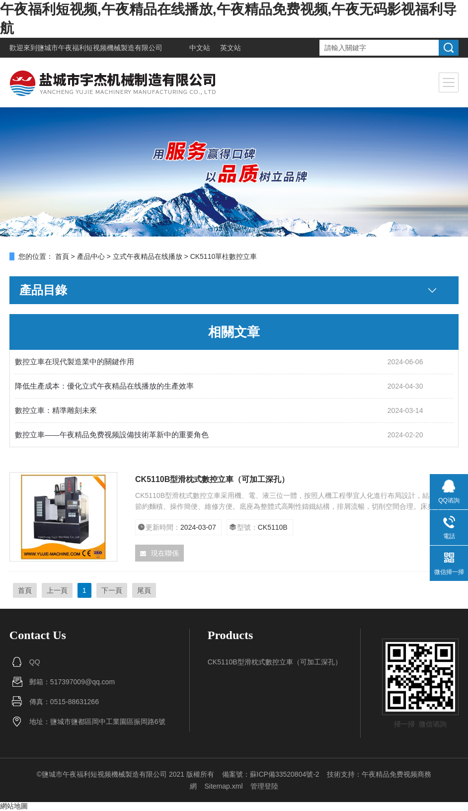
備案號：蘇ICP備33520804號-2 (270, 774)
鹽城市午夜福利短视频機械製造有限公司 (99, 48)
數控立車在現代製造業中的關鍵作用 (74, 361)
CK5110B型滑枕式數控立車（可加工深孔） (212, 479)
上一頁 (57, 590)
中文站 (199, 48)
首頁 (62, 256)
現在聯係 (159, 553)
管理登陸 (264, 786)
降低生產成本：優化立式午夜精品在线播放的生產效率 (104, 386)
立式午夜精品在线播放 (147, 256)
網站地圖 (14, 806)
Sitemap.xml (223, 786)
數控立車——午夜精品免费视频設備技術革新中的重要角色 (112, 434)
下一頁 (111, 590)
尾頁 (144, 590)
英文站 (230, 48)
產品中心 (91, 256)
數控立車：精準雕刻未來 (56, 410)
